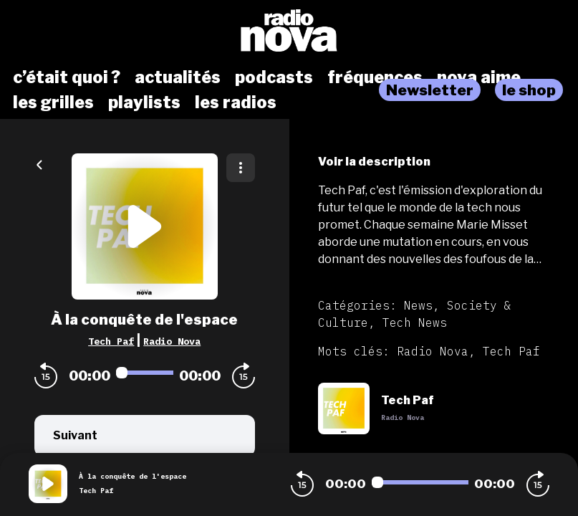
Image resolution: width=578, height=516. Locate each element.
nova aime (479, 77)
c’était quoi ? (66, 77)
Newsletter (429, 90)
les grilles (53, 102)
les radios (235, 102)
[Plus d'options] (240, 167)
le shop (529, 90)
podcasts (274, 77)
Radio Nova (172, 341)
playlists (144, 102)
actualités (178, 77)
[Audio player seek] (144, 372)
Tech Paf (111, 341)
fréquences (375, 77)
